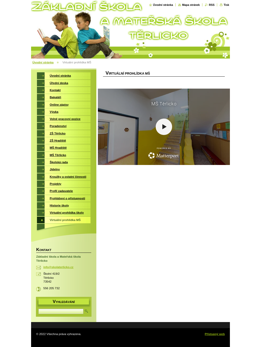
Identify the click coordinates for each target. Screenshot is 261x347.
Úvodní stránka (163, 4)
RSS (211, 4)
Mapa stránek (191, 4)
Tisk (226, 4)
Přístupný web (215, 334)
